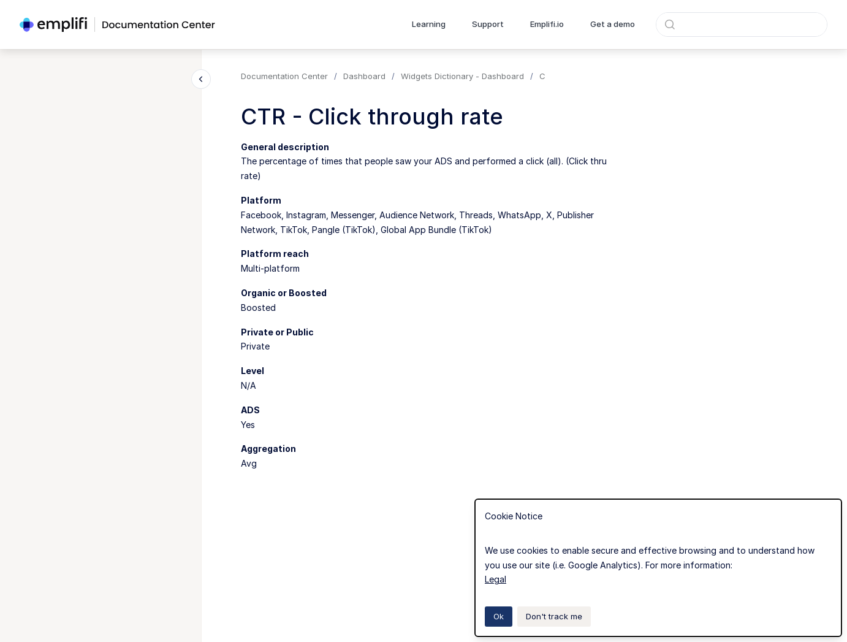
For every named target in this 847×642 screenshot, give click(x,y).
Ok (498, 616)
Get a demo (612, 24)
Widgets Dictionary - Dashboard (462, 76)
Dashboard (364, 76)
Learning (429, 24)
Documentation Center (284, 76)
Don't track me (554, 616)
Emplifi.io (547, 24)
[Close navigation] (201, 79)
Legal (495, 579)
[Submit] (670, 24)
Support (488, 24)
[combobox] (741, 24)
